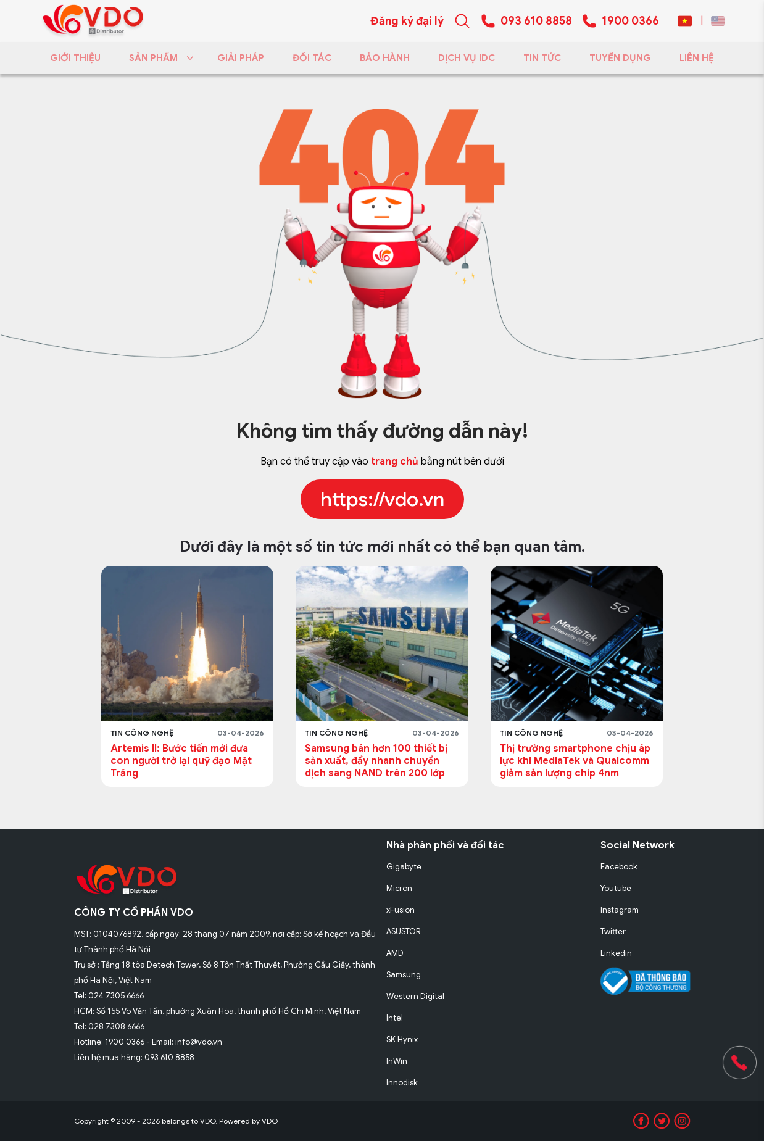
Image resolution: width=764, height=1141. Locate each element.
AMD (395, 953)
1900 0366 (630, 21)
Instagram (619, 910)
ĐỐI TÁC (312, 58)
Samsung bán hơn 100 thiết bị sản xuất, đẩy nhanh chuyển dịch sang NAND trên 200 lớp (376, 760)
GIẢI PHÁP (240, 58)
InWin (396, 1061)
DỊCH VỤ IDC (466, 58)
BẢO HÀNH (385, 58)
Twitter (613, 931)
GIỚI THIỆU (75, 58)
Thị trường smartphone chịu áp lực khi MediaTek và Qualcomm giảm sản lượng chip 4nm (575, 760)
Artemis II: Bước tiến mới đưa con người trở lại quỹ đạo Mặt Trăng (181, 760)
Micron (399, 888)
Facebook (618, 866)
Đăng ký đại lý (407, 21)
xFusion (400, 910)
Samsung (403, 974)
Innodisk (402, 1082)
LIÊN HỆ (696, 58)
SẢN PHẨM (159, 58)
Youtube (615, 888)
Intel (394, 1018)
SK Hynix (402, 1039)
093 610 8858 (536, 21)
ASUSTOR (403, 931)
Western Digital (415, 996)
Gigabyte (403, 866)
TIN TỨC (542, 58)
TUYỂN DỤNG (620, 58)
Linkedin (616, 953)
